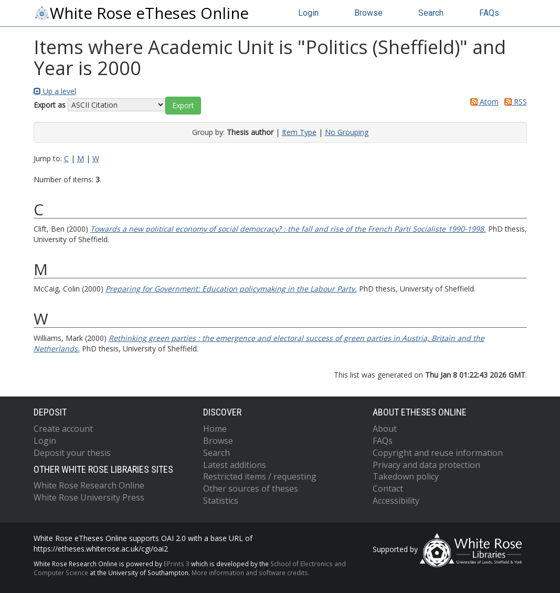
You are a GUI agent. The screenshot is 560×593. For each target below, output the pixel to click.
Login (308, 13)
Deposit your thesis (72, 453)
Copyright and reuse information (438, 453)
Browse (368, 13)
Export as (50, 105)
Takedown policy (406, 476)
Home (215, 428)
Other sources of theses (250, 488)
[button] (183, 106)
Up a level (55, 91)
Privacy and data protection (426, 465)
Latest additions (234, 465)
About (385, 428)
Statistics (220, 500)
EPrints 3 (176, 563)
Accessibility (396, 500)
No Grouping (346, 132)
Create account (63, 428)
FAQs (489, 13)
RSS (514, 102)
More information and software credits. (251, 572)
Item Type (299, 132)
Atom (483, 102)
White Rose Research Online (89, 485)
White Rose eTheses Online (141, 13)
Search (430, 13)
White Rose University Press (89, 497)
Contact (388, 488)
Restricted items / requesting (259, 476)
